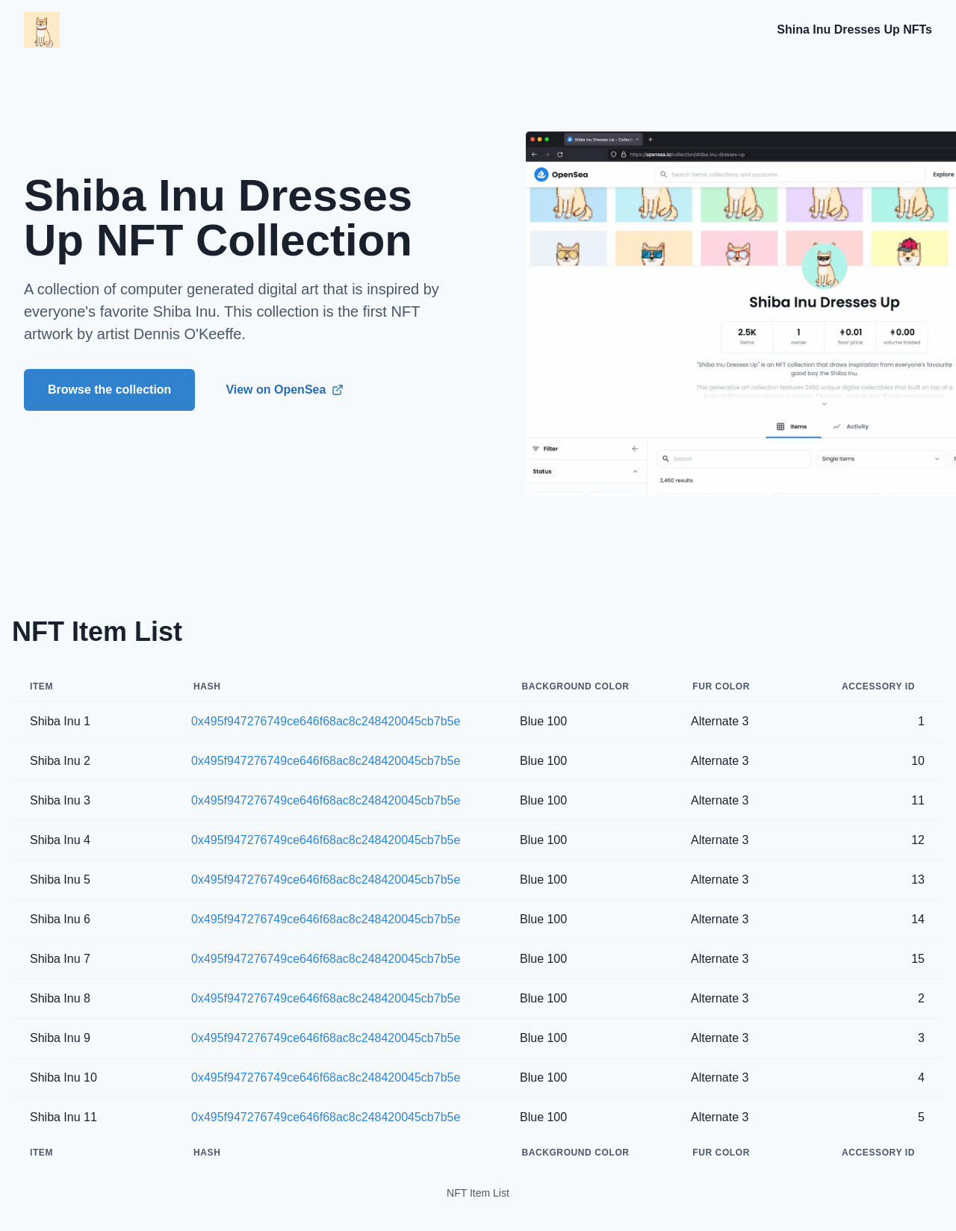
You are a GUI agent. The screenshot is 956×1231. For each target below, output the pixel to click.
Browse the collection (109, 389)
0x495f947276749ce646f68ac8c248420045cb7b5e (325, 721)
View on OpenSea (285, 389)
